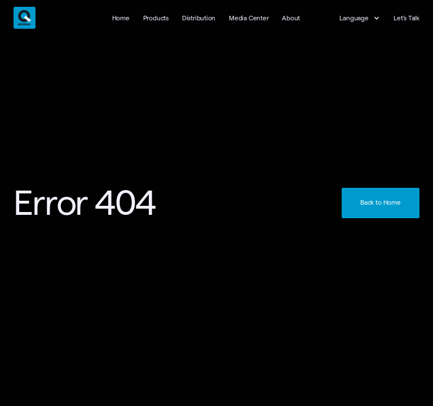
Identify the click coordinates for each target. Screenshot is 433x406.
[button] (365, 18)
